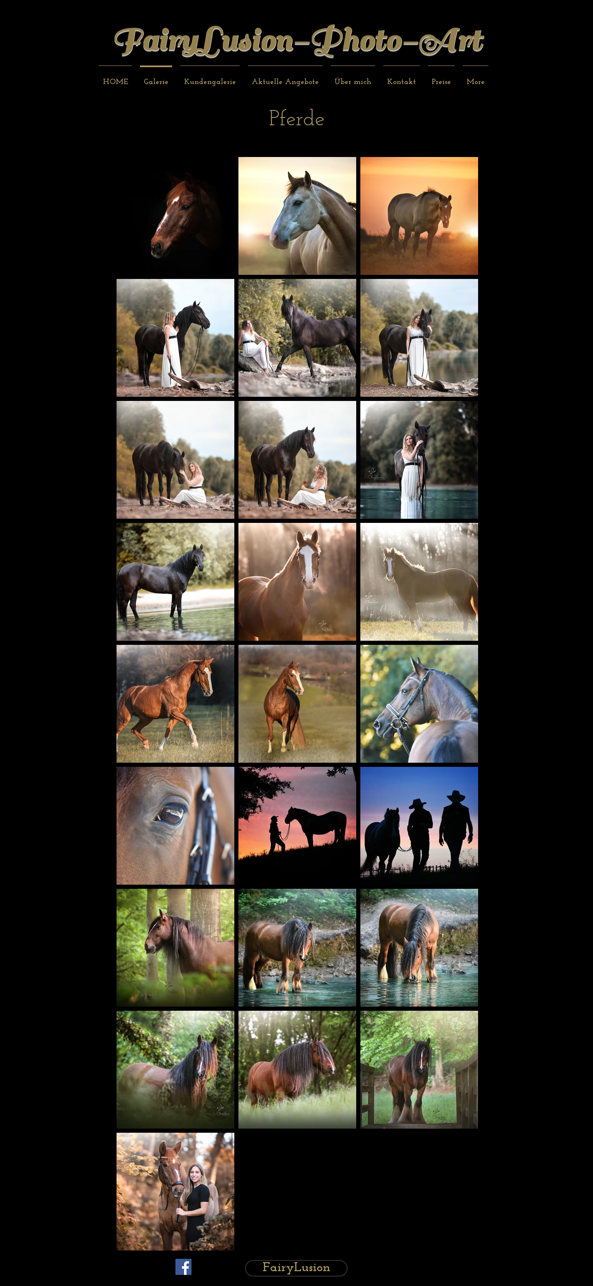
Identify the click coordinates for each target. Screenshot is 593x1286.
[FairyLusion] (296, 1268)
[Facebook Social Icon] (183, 1267)
